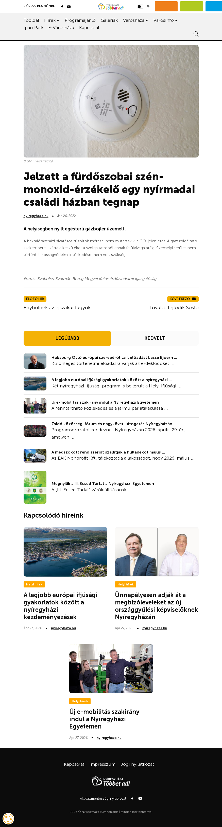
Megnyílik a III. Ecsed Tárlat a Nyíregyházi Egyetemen (103, 483)
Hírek (50, 20)
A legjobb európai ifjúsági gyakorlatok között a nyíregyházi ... (112, 379)
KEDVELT (154, 338)
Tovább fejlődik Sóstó (174, 307)
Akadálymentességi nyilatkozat (103, 798)
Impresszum (102, 764)
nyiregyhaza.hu (36, 216)
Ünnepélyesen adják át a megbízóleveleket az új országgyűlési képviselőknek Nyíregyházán (156, 605)
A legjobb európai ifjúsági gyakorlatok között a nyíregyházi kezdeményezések (60, 605)
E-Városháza (61, 27)
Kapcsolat (89, 27)
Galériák (109, 20)
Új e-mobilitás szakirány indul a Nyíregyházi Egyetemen (105, 402)
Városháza (133, 20)
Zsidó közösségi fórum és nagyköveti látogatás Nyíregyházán (112, 423)
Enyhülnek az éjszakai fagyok (57, 307)
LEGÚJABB (67, 338)
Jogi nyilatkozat (137, 764)
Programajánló (80, 20)
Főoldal (31, 20)
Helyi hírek (34, 584)
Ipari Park (33, 27)
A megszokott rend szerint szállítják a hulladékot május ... (108, 452)
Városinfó (163, 20)
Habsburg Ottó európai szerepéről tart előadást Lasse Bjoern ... (114, 357)
